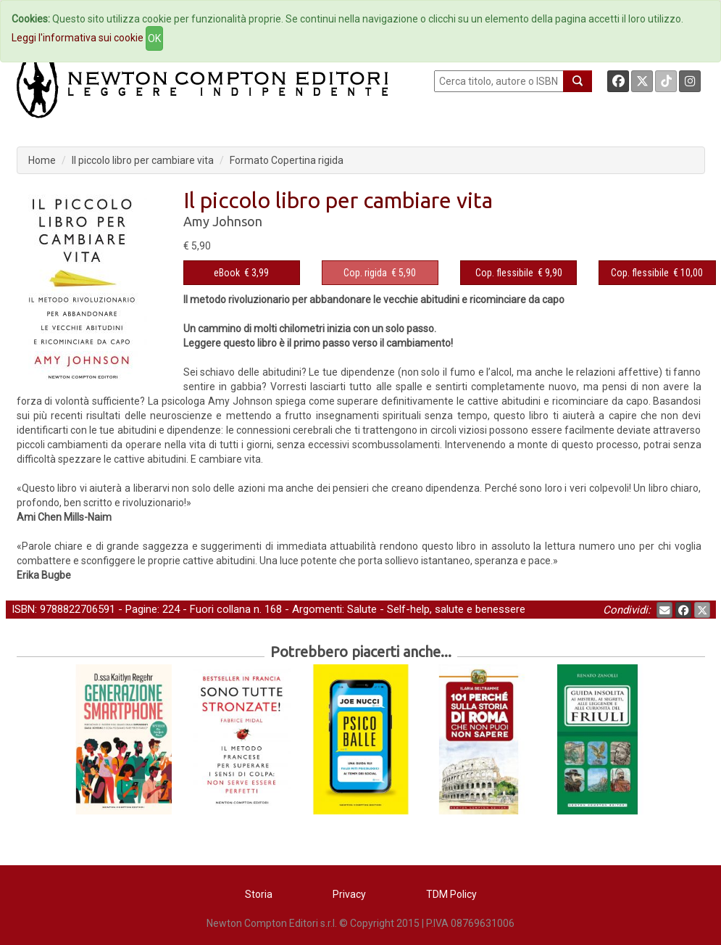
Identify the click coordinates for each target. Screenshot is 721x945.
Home (42, 160)
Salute (362, 609)
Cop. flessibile (504, 272)
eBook (227, 272)
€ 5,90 (379, 272)
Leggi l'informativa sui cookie (77, 38)
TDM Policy (451, 894)
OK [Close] (154, 38)
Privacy (349, 894)
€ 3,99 (241, 272)
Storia (258, 894)
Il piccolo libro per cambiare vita (143, 160)
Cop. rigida (365, 272)
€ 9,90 (518, 272)
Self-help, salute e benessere (456, 609)
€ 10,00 (657, 272)
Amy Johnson (222, 221)
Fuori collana (220, 609)
